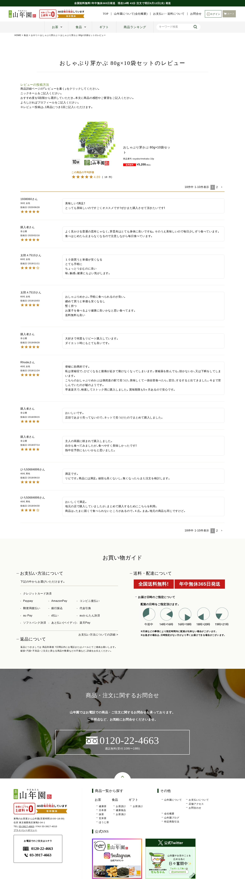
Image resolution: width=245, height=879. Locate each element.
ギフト (104, 27)
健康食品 (121, 810)
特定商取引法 (171, 821)
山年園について (173, 800)
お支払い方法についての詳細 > (98, 634)
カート (229, 13)
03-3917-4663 (26, 826)
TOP (105, 13)
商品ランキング (135, 27)
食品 (79, 27)
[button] (222, 187)
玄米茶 (102, 818)
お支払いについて (199, 800)
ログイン (213, 14)
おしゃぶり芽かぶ (49, 35)
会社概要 (169, 813)
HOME (17, 35)
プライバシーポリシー (25, 830)
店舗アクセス (196, 803)
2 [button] (217, 187)
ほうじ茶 (104, 822)
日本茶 (102, 810)
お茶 (55, 27)
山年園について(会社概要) (131, 13)
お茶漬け (121, 814)
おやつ (34, 35)
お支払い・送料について (169, 13)
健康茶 (102, 806)
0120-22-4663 (38, 848)
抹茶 (101, 814)
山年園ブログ (171, 817)
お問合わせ (195, 808)
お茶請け (121, 806)
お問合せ (195, 13)
